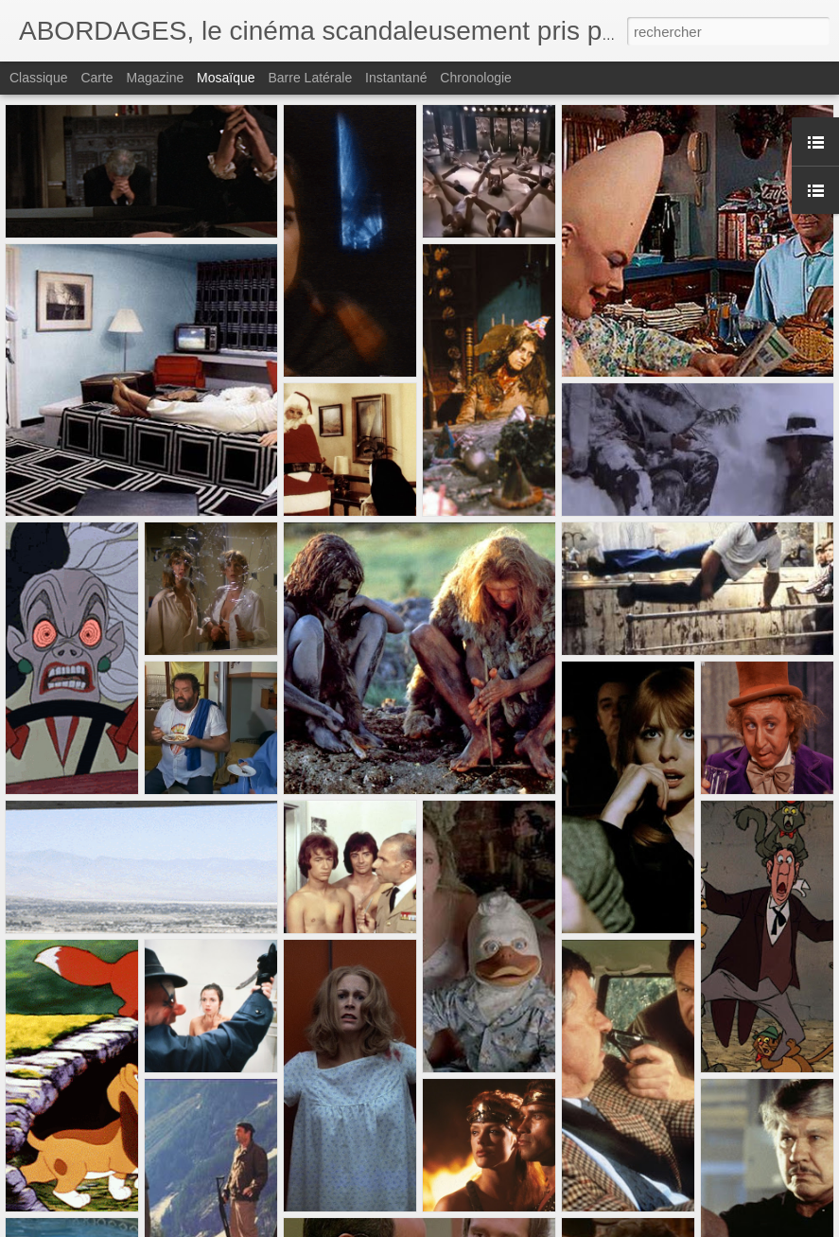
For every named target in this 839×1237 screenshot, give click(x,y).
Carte (96, 77)
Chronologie (476, 77)
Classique (38, 77)
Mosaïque (225, 77)
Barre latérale (310, 77)
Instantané (396, 77)
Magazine (155, 77)
